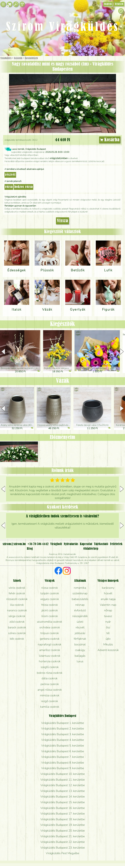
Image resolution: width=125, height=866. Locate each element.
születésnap (79, 593)
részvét (10, 174)
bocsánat (80, 644)
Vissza (62, 221)
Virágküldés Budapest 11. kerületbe (62, 780)
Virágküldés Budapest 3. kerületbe (62, 734)
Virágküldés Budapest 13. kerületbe (62, 791)
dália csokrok (50, 678)
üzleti (80, 622)
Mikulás (108, 644)
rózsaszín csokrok (17, 599)
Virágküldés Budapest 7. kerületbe (62, 757)
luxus (80, 661)
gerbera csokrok (49, 639)
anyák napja (108, 599)
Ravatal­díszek (31, 58)
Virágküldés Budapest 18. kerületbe (62, 819)
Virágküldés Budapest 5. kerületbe (62, 745)
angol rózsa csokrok (50, 690)
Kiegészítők (62, 324)
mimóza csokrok (49, 695)
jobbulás (80, 633)
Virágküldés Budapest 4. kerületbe (62, 740)
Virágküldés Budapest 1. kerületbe (62, 723)
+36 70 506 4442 (38, 544)
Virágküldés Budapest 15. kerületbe (62, 802)
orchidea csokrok (49, 627)
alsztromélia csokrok (49, 622)
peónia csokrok (50, 684)
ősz (108, 627)
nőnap (108, 610)
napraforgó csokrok (49, 644)
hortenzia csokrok (49, 661)
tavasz (108, 616)
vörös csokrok (17, 588)
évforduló (80, 610)
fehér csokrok (17, 593)
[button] (122, 352)
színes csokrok (17, 633)
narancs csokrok (17, 610)
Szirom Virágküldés (62, 27)
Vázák (62, 381)
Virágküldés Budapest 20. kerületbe (62, 830)
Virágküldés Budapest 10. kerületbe (62, 774)
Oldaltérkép (90, 548)
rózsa (9, 187)
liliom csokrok (49, 616)
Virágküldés (5, 58)
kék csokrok (17, 639)
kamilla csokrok (49, 707)
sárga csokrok (16, 616)
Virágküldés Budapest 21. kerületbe (62, 836)
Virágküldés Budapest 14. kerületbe (62, 796)
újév (108, 639)
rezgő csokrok (49, 701)
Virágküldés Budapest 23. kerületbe (62, 848)
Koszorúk (18, 58)
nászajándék (80, 616)
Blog (30, 548)
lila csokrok (17, 605)
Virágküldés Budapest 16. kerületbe (62, 808)
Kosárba (110, 140)
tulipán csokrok (49, 593)
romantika (80, 588)
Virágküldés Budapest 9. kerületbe (62, 768)
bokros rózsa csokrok (49, 673)
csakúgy (80, 650)
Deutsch (119, 4)
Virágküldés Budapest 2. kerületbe (62, 728)
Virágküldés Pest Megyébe (62, 853)
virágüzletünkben (59, 158)
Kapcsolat (86, 544)
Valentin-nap (108, 605)
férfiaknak (80, 639)
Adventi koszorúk (108, 650)
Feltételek (116, 544)
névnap (80, 605)
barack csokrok (17, 627)
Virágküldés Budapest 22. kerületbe (62, 842)
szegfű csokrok (50, 667)
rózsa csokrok (49, 588)
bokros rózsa (23, 187)
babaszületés (80, 599)
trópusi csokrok (49, 633)
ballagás (80, 656)
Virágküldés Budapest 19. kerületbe (62, 825)
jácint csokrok (49, 610)
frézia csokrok (49, 605)
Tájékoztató (101, 544)
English (108, 4)
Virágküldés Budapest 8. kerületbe (62, 762)
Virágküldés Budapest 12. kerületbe (62, 785)
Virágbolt (56, 544)
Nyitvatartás (71, 544)
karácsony (108, 588)
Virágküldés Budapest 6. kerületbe (62, 751)
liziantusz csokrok (49, 656)
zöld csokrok (17, 622)
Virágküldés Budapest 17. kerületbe (62, 813)
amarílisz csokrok (49, 650)
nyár (108, 622)
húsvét (108, 593)
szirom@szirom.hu (14, 544)
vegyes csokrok (49, 599)
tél (108, 633)
